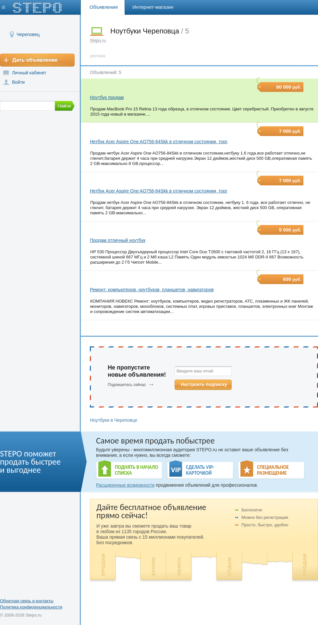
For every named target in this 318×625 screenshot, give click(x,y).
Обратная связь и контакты (27, 600)
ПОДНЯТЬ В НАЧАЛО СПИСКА (136, 470)
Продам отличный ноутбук (117, 240)
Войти (18, 82)
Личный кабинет (29, 72)
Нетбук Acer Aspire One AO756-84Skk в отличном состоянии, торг (158, 191)
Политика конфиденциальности (31, 607)
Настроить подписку (204, 384)
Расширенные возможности (125, 485)
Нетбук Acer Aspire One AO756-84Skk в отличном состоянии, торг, (159, 141)
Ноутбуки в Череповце (113, 420)
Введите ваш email (195, 371)
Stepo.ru (98, 40)
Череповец (28, 34)
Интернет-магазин (153, 7)
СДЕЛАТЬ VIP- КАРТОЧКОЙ (200, 470)
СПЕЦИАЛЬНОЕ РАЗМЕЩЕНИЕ (273, 470)
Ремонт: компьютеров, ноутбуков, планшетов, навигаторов (152, 289)
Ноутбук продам (107, 97)
